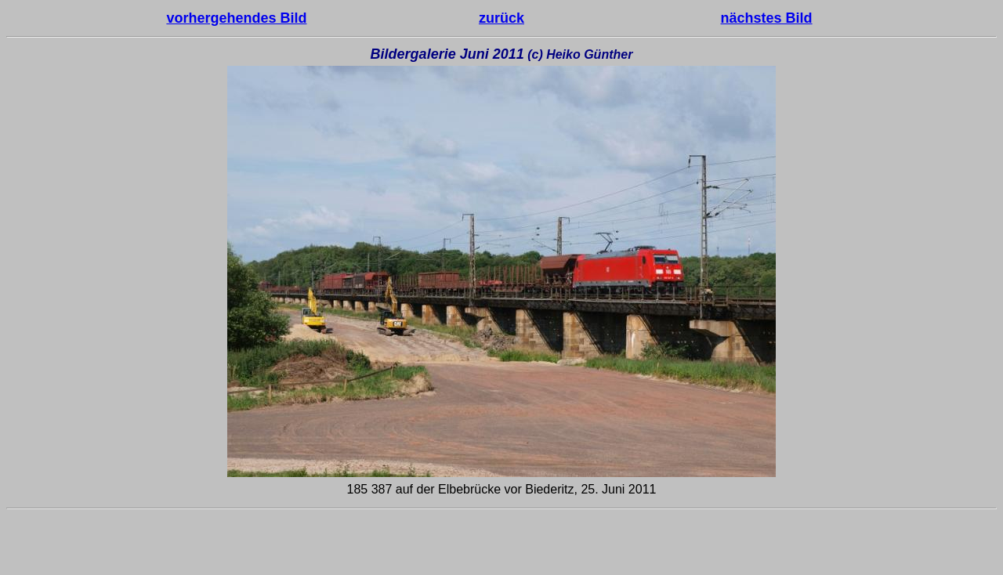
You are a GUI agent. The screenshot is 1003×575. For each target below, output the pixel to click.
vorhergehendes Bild (236, 18)
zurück (501, 18)
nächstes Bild (767, 18)
